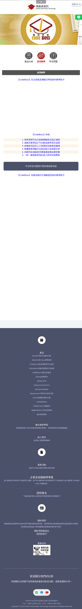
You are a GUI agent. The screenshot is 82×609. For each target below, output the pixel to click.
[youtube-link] (47, 592)
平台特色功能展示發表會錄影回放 (41, 166)
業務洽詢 (42, 543)
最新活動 (42, 465)
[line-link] (36, 592)
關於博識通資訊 (41, 531)
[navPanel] (41, 2)
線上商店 (42, 437)
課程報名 (42, 492)
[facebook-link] (41, 592)
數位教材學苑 (42, 425)
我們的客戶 (41, 534)
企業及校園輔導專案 (41, 477)
